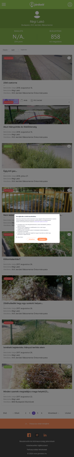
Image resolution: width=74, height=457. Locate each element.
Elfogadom (42, 239)
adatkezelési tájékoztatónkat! (41, 221)
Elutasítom (32, 239)
